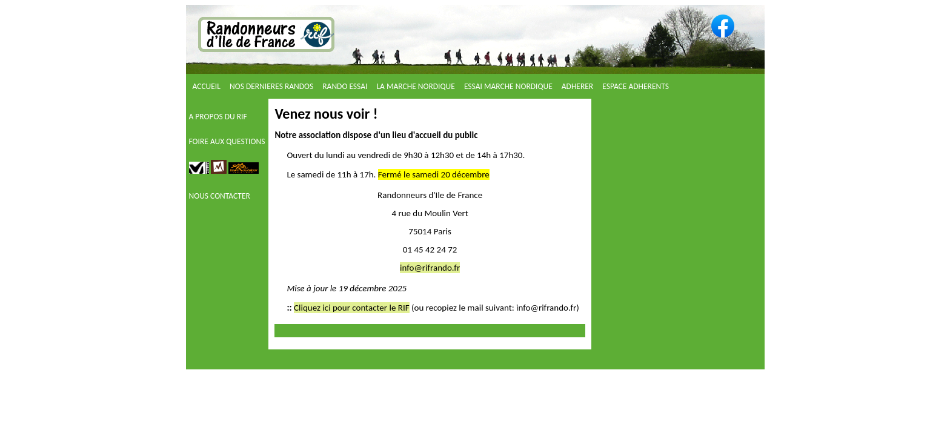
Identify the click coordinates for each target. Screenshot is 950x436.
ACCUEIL (208, 86)
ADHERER (578, 86)
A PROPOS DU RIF (218, 116)
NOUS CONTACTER (219, 196)
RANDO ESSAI (345, 86)
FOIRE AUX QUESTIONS (227, 141)
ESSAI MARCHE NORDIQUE (509, 86)
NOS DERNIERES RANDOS (272, 86)
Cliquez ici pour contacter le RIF (352, 307)
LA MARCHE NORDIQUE (416, 86)
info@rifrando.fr (430, 267)
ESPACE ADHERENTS (635, 86)
